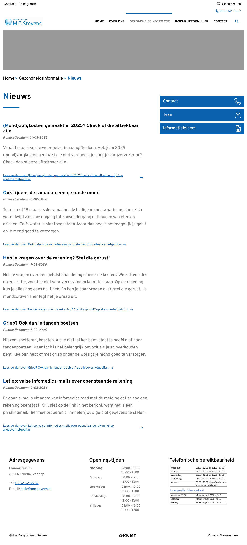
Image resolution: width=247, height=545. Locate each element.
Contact (220, 22)
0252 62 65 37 (27, 483)
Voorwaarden (229, 535)
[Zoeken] (236, 21)
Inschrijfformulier (191, 22)
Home (99, 22)
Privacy (213, 535)
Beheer (42, 535)
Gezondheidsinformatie (150, 22)
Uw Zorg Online (24, 535)
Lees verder (63, 177)
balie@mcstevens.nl (36, 489)
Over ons (116, 22)
